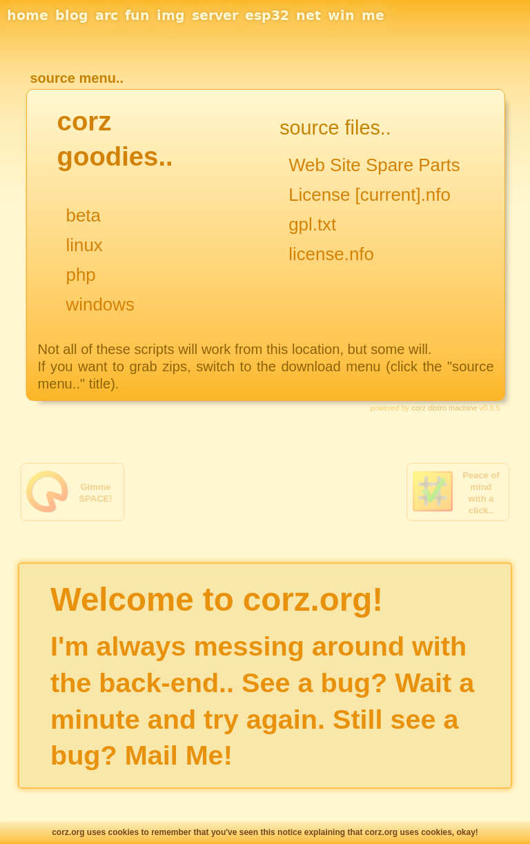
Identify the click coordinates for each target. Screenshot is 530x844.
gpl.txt (312, 224)
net (308, 15)
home (27, 15)
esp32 (267, 15)
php (81, 274)
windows (100, 304)
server (215, 15)
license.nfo (331, 254)
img (171, 15)
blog (71, 15)
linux (84, 245)
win (341, 15)
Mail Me (174, 755)
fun (137, 15)
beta (83, 215)
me (373, 15)
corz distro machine (444, 408)
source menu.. (77, 78)
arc (106, 15)
